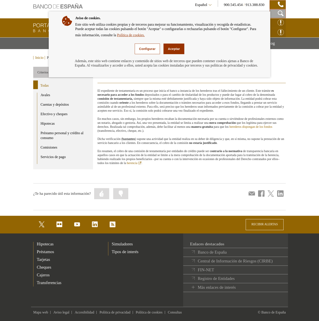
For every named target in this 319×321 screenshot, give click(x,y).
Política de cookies (149, 312)
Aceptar (174, 49)
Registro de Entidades (216, 278)
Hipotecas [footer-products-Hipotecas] (45, 244)
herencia (134, 163)
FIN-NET (206, 270)
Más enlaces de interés (217, 287)
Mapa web (40, 312)
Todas (44, 85)
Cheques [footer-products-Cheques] (44, 267)
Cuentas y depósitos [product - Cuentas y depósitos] (55, 104)
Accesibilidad (84, 312)
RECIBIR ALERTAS (264, 224)
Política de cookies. (131, 35)
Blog (276, 45)
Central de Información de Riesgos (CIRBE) (235, 261)
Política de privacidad (114, 312)
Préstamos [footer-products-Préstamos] (45, 251)
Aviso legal (61, 312)
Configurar (147, 49)
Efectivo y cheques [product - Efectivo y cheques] (54, 114)
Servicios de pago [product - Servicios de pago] (53, 157)
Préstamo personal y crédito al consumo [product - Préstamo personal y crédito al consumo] (62, 135)
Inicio (39, 57)
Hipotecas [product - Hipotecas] (48, 123)
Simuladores (122, 244)
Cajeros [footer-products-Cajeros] (43, 275)
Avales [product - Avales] (45, 95)
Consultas (175, 312)
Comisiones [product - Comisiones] (49, 147)
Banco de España (212, 252)
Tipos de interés (125, 251)
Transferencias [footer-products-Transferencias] (49, 282)
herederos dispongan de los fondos (251, 126)
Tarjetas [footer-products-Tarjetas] (43, 259)
